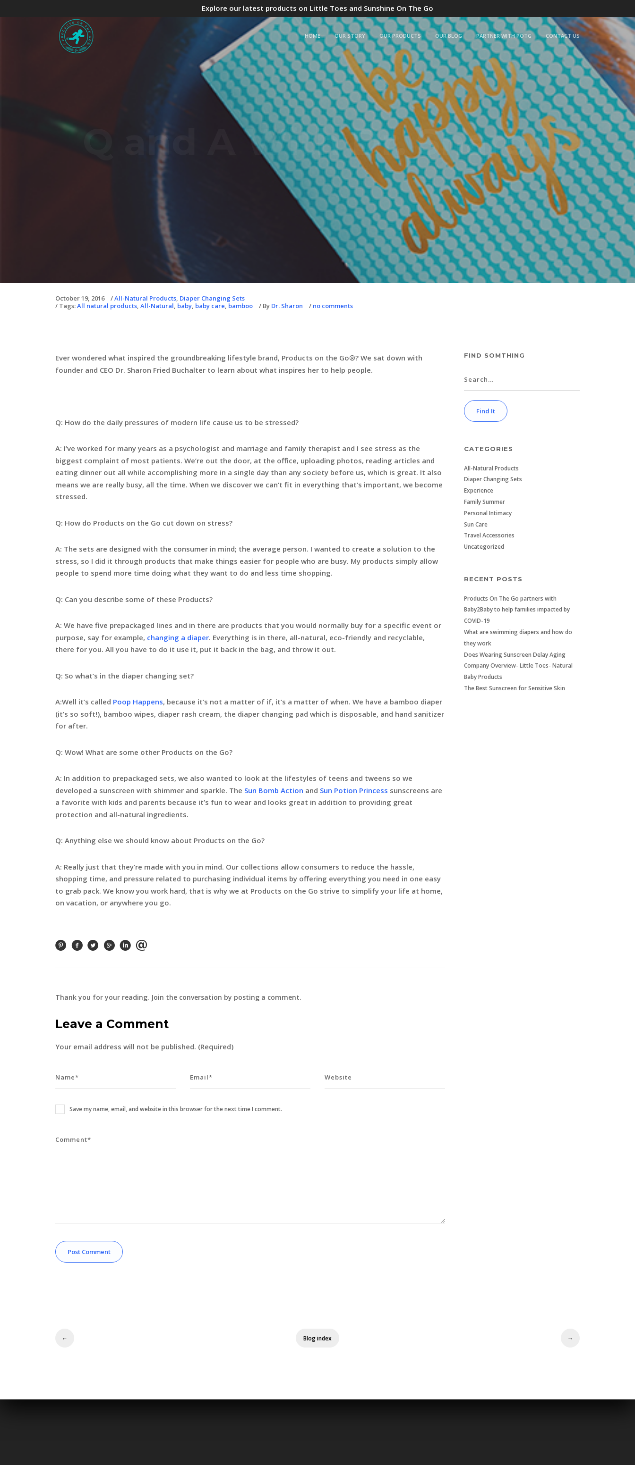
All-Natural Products (145, 298)
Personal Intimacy (488, 513)
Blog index (317, 1338)
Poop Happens (138, 701)
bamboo (240, 306)
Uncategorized (484, 547)
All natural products (107, 306)
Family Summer (484, 502)
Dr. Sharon (287, 306)
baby (184, 306)
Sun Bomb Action (273, 790)
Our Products (400, 35)
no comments (333, 306)
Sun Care (476, 524)
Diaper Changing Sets (212, 298)
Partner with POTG (504, 35)
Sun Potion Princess (354, 790)
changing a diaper (178, 637)
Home (312, 35)
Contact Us (563, 35)
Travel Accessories (489, 535)
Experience (478, 490)
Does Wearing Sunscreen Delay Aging (515, 655)
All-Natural (157, 306)
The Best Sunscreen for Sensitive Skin (514, 688)
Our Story (350, 35)
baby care (210, 306)
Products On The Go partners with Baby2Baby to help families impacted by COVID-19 (517, 609)
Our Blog (448, 35)
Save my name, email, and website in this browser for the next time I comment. (175, 1109)
